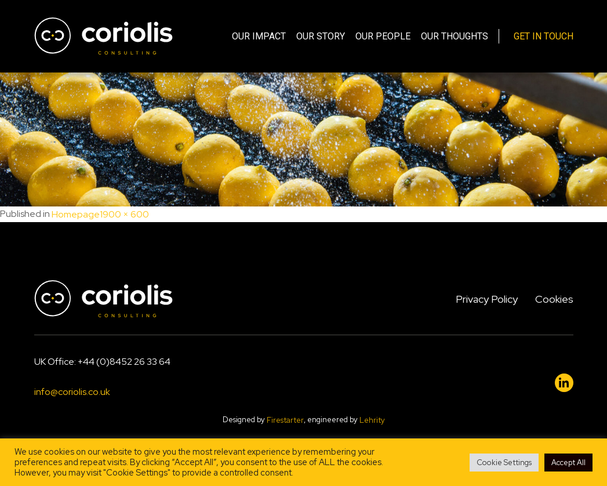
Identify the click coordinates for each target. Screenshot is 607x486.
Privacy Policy (487, 299)
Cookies (554, 299)
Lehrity (372, 421)
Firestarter (285, 421)
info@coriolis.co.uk (72, 392)
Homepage (76, 215)
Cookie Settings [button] (504, 462)
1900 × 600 (124, 215)
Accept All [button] (568, 462)
